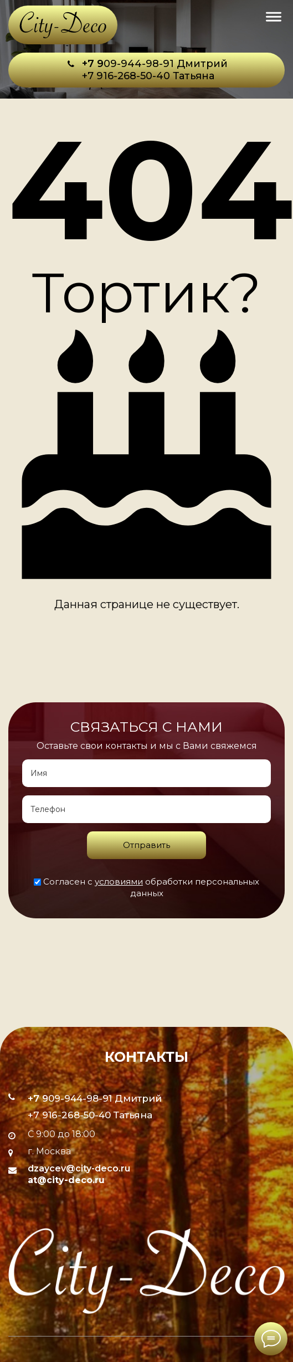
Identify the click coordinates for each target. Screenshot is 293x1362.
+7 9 (93, 64)
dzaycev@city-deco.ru (79, 1168)
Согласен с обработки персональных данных (146, 887)
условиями (119, 881)
